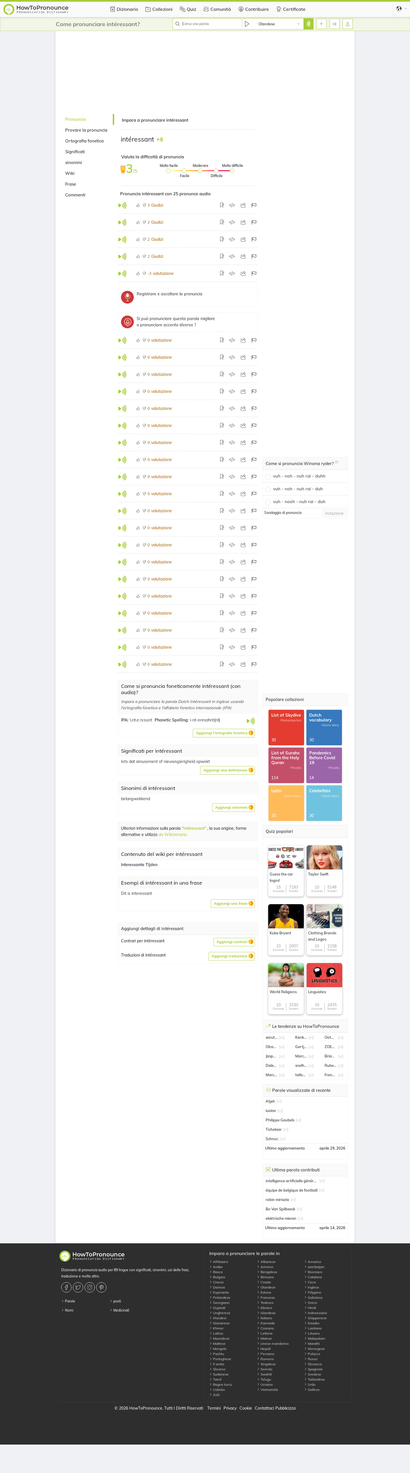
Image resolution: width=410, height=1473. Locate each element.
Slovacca (313, 1364)
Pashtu (216, 1354)
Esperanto (219, 1292)
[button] (224, 733)
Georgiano (219, 1302)
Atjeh (270, 1101)
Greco (310, 1302)
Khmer (216, 1328)
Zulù (214, 1395)
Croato (264, 1282)
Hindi (310, 1308)
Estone (264, 1292)
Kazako (311, 1323)
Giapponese (315, 1318)
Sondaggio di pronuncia (283, 513)
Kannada (266, 1323)
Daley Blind (272, 1065)
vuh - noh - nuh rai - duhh (299, 476)
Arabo (216, 1267)
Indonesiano (315, 1313)
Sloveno (217, 1369)
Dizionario (123, 9)
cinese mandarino (273, 1343)
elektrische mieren (281, 1218)
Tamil (215, 1379)
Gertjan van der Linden (301, 1046)
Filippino (312, 1292)
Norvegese (314, 1349)
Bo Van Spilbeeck (280, 1209)
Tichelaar (274, 1129)
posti (115, 1301)
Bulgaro (217, 1277)
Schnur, (272, 1138)
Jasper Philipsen (272, 1056)
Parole (68, 1301)
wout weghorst (272, 1037)
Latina (216, 1333)
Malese (264, 1338)
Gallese (312, 1389)
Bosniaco (313, 1272)
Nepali (264, 1349)
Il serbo (216, 1364)
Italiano (264, 1318)
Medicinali (119, 1310)
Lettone (265, 1333)
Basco (216, 1272)
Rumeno (265, 1359)
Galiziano (313, 1297)
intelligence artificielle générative (292, 1181)
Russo (310, 1359)
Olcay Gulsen (272, 1046)
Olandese (266, 1287)
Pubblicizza (285, 1408)
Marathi (312, 1343)
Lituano (312, 1333)
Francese (266, 1297)
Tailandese (314, 1379)
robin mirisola (277, 1199)
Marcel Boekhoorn (272, 1074)
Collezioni (158, 9)
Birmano (265, 1277)
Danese (217, 1287)
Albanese (266, 1262)
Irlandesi (217, 1318)
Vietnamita (267, 1389)
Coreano (265, 1328)
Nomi (67, 1310)
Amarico (312, 1262)
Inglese (311, 1287)
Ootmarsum (331, 1037)
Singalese (266, 1364)
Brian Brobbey (331, 1056)
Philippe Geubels (280, 1120)
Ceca (310, 1282)
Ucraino (265, 1384)
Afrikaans (218, 1262)
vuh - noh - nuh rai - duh (298, 488)
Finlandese (219, 1297)
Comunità (216, 9)
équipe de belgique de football (291, 1190)
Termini (214, 1408)
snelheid (301, 1065)
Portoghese (220, 1359)
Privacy (230, 1408)
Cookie (245, 1408)
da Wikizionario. (173, 834)
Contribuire (253, 9)
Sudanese (219, 1374)
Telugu (264, 1379)
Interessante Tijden (139, 864)
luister (271, 1110)
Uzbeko (217, 1389)
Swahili (264, 1374)
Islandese (266, 1313)
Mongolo (218, 1349)
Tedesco (265, 1302)
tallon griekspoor (301, 1074)
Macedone (219, 1338)
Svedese (312, 1374)
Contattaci (264, 1408)
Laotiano (313, 1328)
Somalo (264, 1369)
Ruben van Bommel (331, 1065)
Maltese (217, 1343)
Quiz (187, 9)
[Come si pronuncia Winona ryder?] (336, 464)
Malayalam (314, 1338)
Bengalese (267, 1272)
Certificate (290, 9)
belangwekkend (135, 798)
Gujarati (217, 1308)
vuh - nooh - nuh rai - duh (299, 501)
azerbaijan (314, 1267)
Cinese (216, 1282)
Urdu (309, 1384)
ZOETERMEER (331, 1046)
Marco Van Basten (301, 1056)
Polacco (312, 1354)
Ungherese (219, 1313)
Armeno (265, 1267)
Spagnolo (313, 1369)
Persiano (265, 1354)
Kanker (301, 1037)
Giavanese (219, 1323)
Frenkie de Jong (331, 1074)
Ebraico (264, 1308)
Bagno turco (220, 1384)
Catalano (313, 1277)
